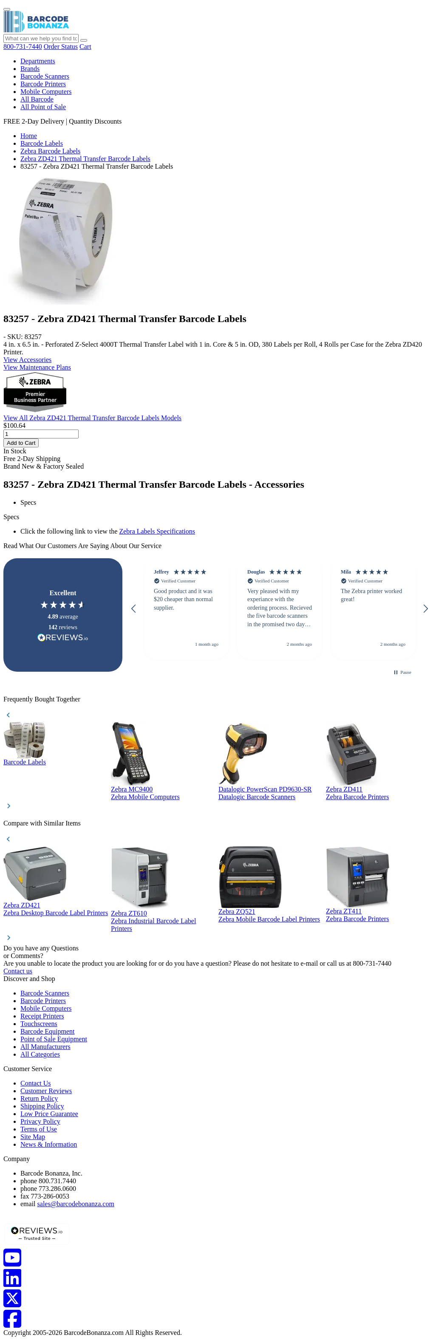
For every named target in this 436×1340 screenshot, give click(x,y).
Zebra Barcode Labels (50, 151)
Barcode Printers (43, 84)
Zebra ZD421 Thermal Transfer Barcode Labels (85, 158)
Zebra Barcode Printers (357, 796)
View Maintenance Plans (37, 367)
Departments (37, 61)
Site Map (32, 1136)
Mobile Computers (45, 91)
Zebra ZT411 (344, 911)
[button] (134, 609)
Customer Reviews (46, 1090)
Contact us (17, 971)
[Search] (83, 40)
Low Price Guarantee (49, 1113)
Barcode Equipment (47, 1031)
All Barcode (37, 99)
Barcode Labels (41, 143)
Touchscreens (38, 1023)
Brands (30, 68)
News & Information (48, 1144)
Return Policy (39, 1098)
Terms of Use (38, 1129)
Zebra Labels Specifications (157, 531)
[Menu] (6, 9)
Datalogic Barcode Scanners (256, 796)
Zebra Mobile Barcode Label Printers (269, 919)
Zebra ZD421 (21, 905)
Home (28, 135)
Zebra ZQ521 (236, 911)
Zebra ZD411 (344, 789)
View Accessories (27, 359)
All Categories (40, 1054)
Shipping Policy (42, 1106)
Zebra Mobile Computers (145, 796)
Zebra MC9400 (132, 789)
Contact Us (35, 1083)
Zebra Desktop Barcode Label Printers (55, 912)
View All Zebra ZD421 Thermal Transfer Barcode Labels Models (92, 417)
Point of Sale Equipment (53, 1039)
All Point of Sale (43, 106)
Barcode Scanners (44, 76)
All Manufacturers (45, 1046)
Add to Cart (21, 443)
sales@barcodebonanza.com (75, 1203)
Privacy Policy (40, 1121)
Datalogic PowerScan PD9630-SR (265, 789)
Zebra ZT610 (129, 913)
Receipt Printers (42, 1016)
